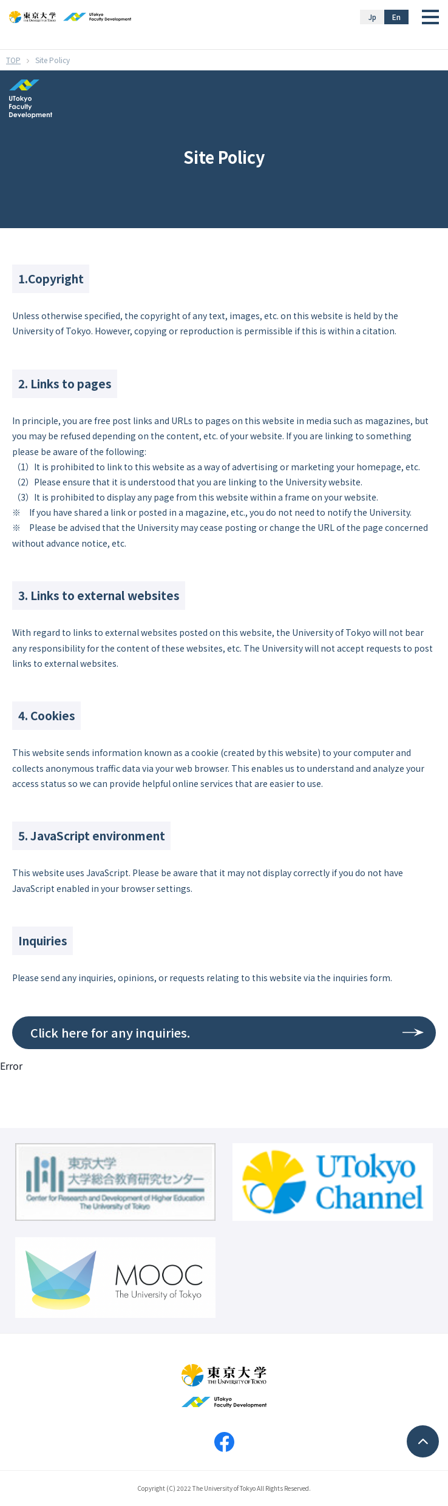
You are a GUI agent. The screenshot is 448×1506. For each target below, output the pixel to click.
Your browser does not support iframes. (224, 1282)
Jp (372, 17)
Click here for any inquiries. (110, 1032)
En (396, 17)
